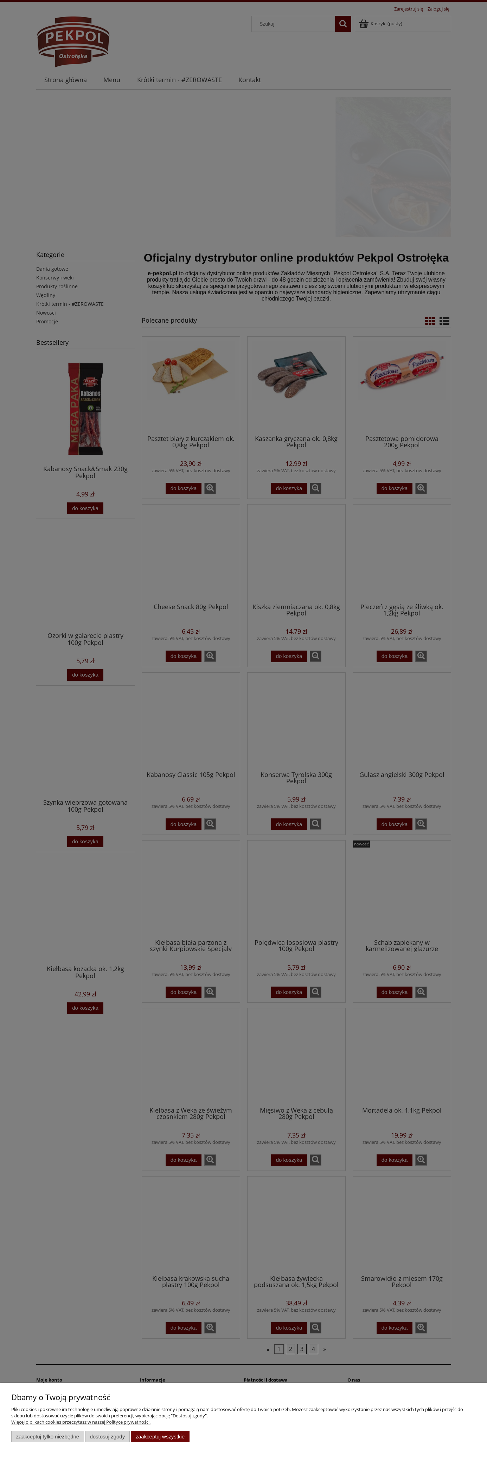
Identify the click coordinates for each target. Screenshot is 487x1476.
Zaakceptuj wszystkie (160, 1436)
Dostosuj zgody (107, 1436)
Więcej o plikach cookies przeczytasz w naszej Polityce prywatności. (80, 1422)
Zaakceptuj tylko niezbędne (47, 1436)
